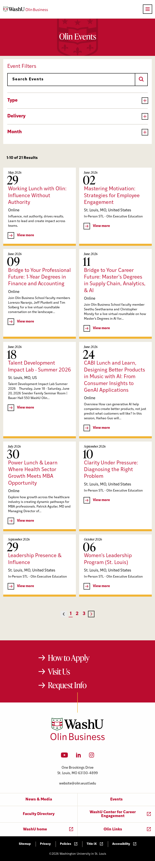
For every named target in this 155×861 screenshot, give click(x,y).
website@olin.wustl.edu (77, 783)
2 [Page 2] (77, 614)
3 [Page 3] (84, 614)
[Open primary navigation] (147, 9)
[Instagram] (91, 756)
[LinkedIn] (78, 756)
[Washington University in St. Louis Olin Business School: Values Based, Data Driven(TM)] (77, 739)
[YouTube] (64, 756)
